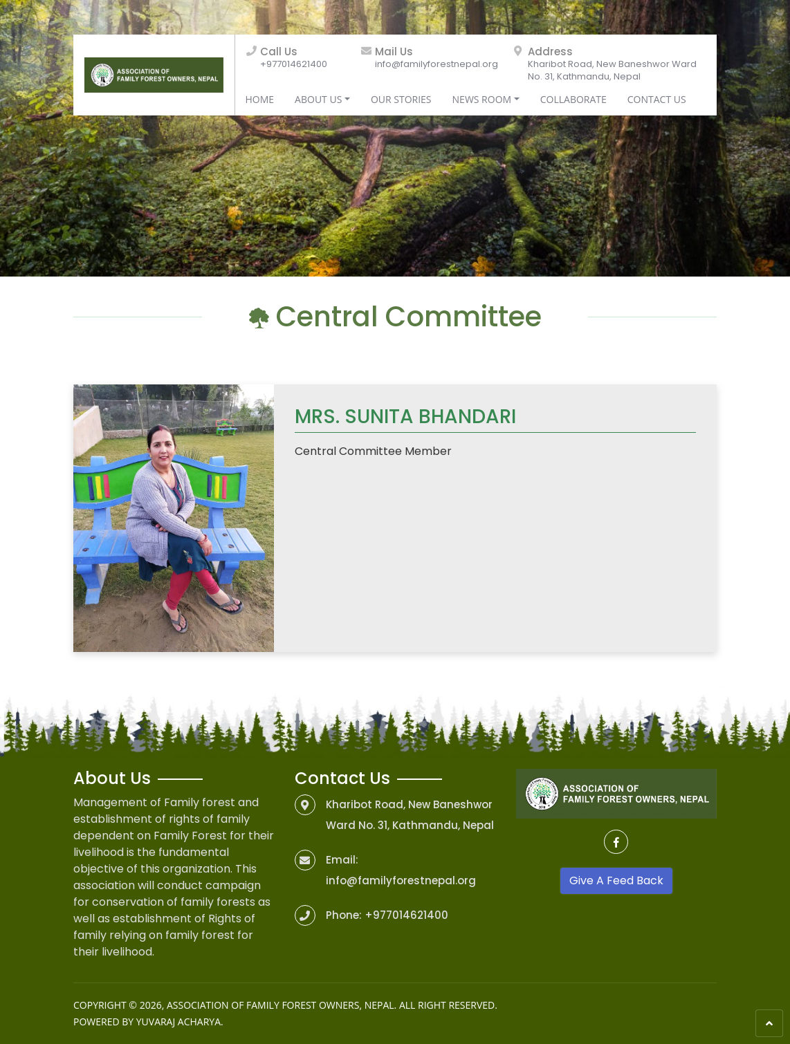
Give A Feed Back (616, 880)
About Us (318, 99)
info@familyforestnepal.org (436, 64)
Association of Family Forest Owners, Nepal (280, 1005)
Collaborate (573, 99)
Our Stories (401, 99)
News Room (482, 99)
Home (260, 99)
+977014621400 (293, 64)
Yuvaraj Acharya (178, 1021)
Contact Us (656, 99)
